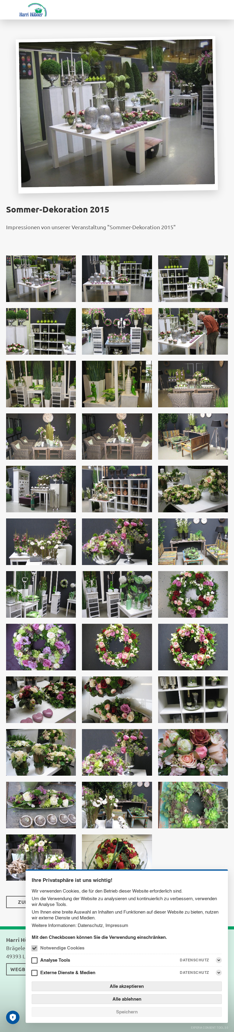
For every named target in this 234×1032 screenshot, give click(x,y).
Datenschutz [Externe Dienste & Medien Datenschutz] (194, 972)
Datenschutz (90, 925)
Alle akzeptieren (127, 986)
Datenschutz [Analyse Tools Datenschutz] (194, 960)
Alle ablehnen (126, 999)
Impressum (116, 925)
